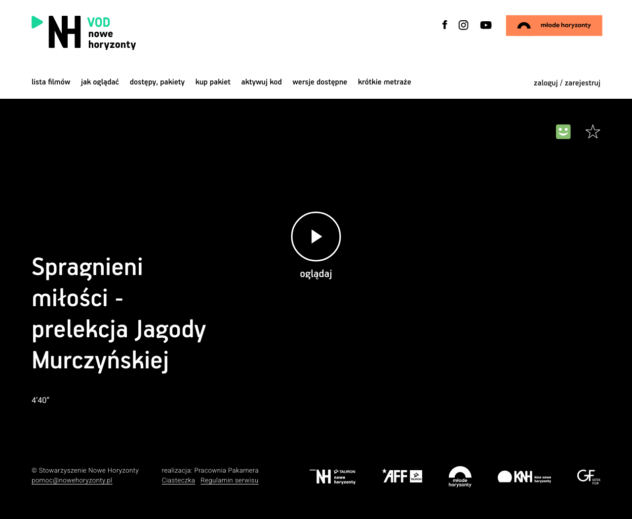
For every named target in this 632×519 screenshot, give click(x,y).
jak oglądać (100, 82)
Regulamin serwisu (229, 480)
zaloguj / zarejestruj (567, 83)
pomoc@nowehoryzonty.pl (72, 480)
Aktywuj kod (261, 82)
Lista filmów (51, 82)
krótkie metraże (384, 82)
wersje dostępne (319, 82)
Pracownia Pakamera (226, 471)
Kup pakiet (213, 82)
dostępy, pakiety (157, 82)
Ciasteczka (179, 480)
